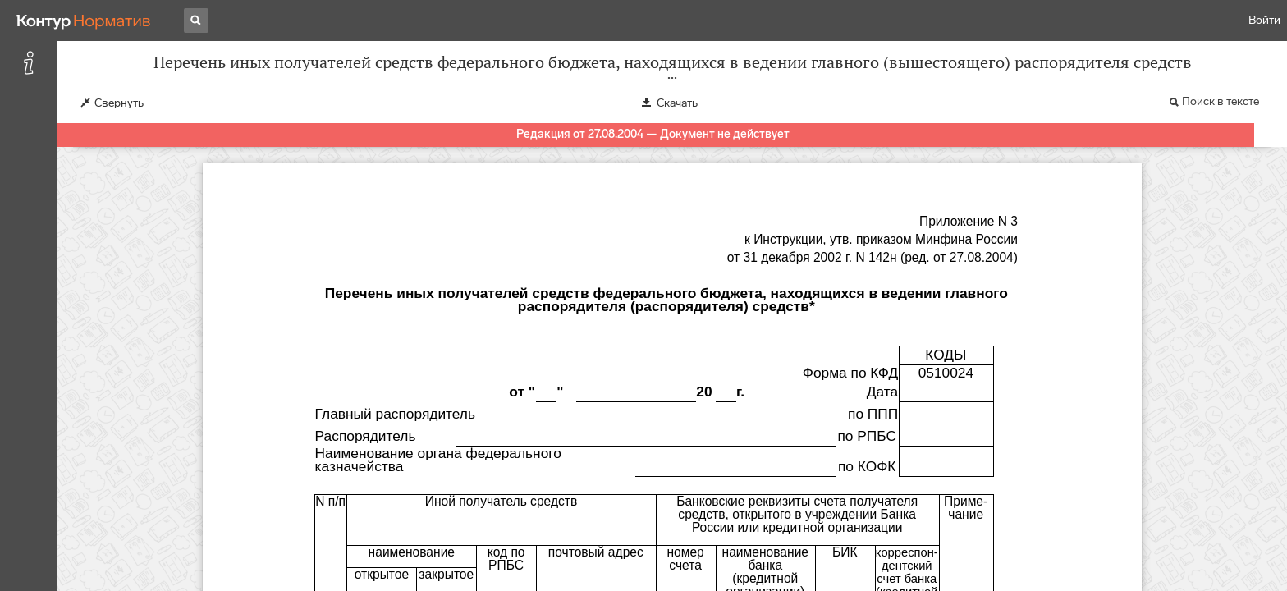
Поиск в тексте (1220, 101)
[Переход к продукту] (83, 20)
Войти (1264, 20)
